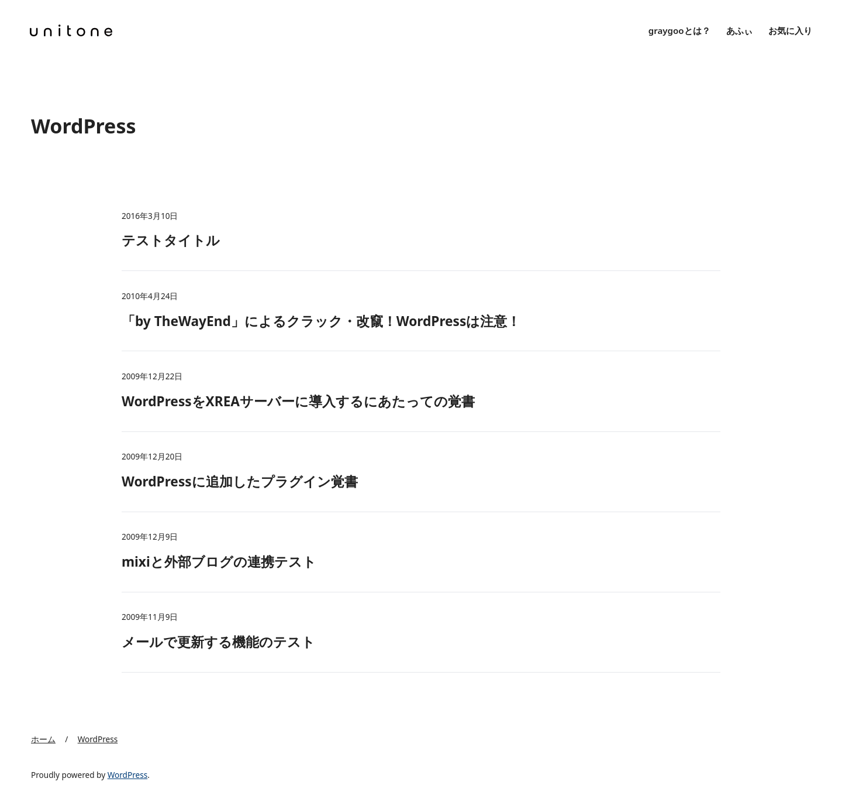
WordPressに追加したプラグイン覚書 (240, 481)
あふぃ (739, 30)
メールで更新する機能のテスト (218, 642)
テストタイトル (171, 240)
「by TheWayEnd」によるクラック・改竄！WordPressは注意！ (321, 321)
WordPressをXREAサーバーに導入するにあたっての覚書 (298, 401)
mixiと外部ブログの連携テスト (219, 562)
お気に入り (790, 30)
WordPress (128, 774)
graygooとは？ (679, 30)
